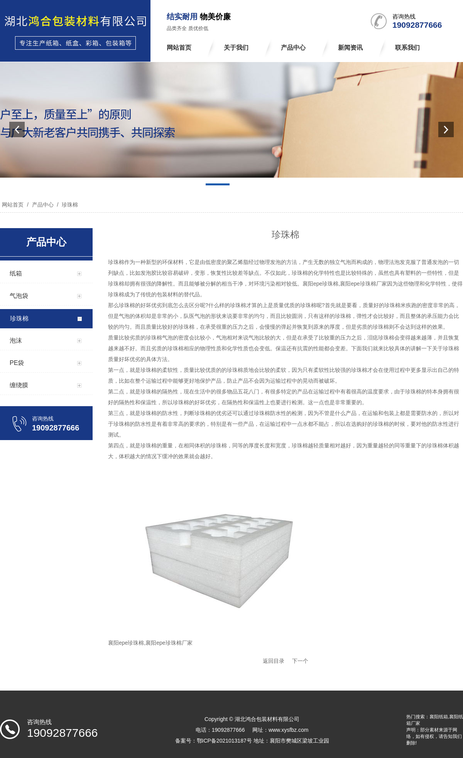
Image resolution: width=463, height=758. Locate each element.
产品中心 (42, 205)
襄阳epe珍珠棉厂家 (363, 284)
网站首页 (13, 205)
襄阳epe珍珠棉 (320, 284)
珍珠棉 (69, 205)
